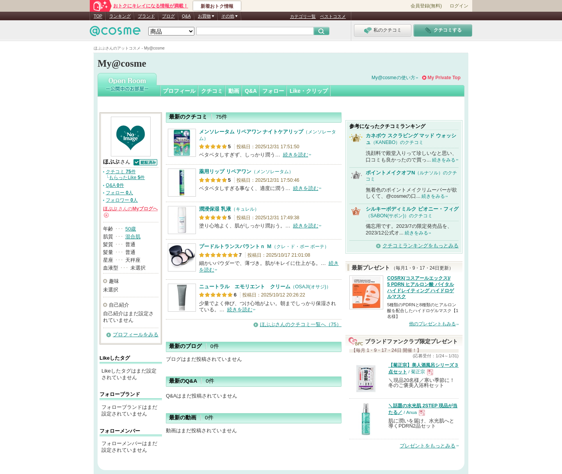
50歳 (130, 229)
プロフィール (179, 91)
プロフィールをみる (135, 334)
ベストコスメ (333, 16)
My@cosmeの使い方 (393, 77)
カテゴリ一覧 (303, 16)
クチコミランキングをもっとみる (420, 246)
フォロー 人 (119, 192)
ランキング (120, 16)
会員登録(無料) (426, 6)
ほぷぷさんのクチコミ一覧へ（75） (300, 324)
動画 (233, 91)
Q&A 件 (115, 185)
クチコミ (212, 91)
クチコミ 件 (121, 171)
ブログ (168, 16)
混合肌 (132, 237)
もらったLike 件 (127, 177)
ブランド (146, 16)
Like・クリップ (309, 91)
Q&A (186, 16)
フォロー (273, 91)
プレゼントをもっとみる (427, 446)
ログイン (459, 6)
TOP (98, 16)
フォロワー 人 (122, 200)
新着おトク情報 (217, 6)
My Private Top (444, 77)
